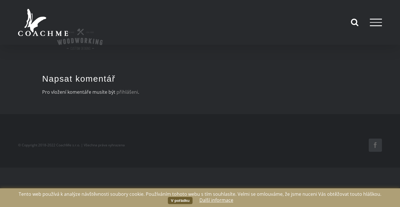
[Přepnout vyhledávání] (354, 22)
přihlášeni (127, 92)
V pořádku (180, 200)
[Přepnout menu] (376, 22)
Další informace (216, 200)
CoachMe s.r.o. (68, 145)
